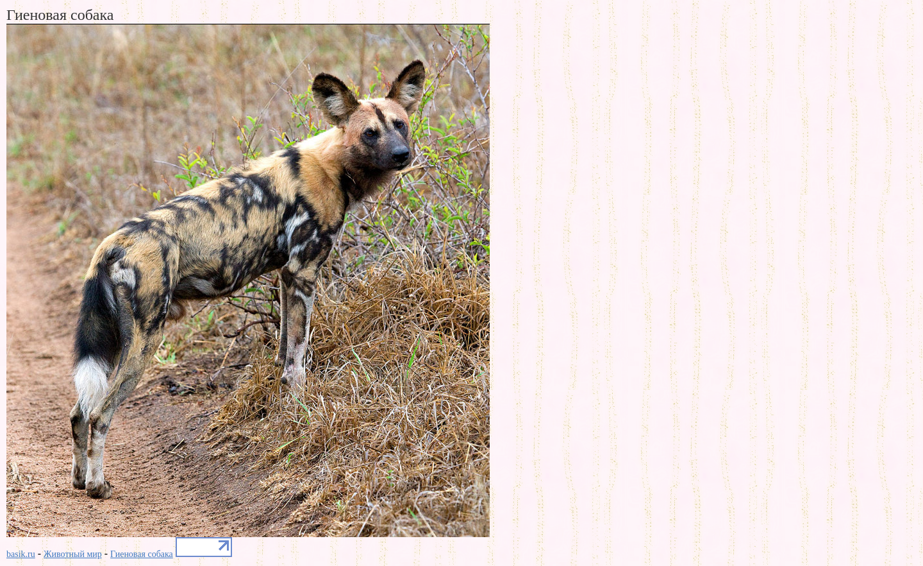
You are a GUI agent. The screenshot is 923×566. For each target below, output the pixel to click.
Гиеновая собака (141, 554)
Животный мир (73, 554)
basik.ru (20, 554)
